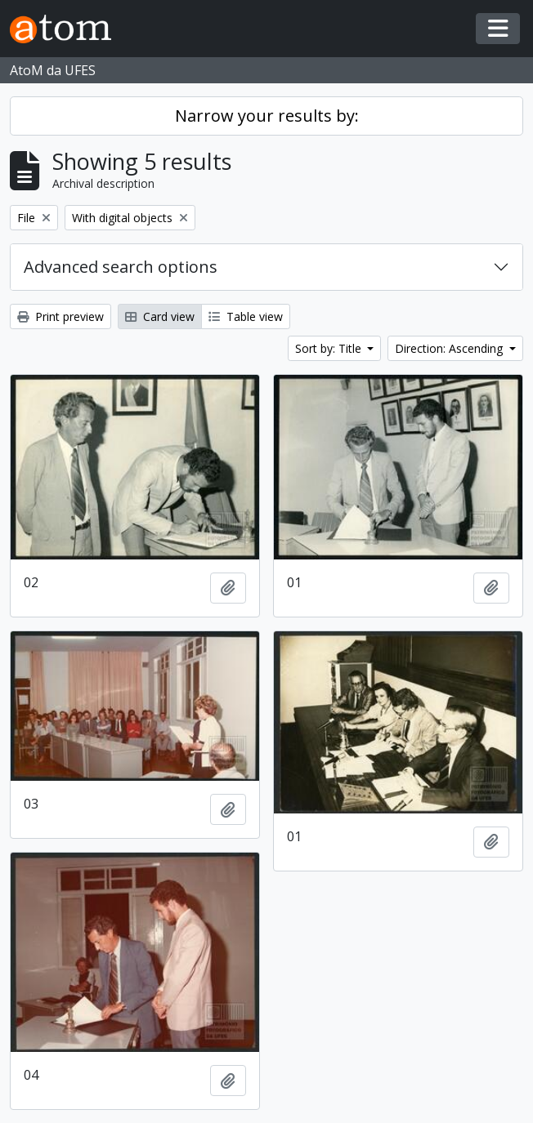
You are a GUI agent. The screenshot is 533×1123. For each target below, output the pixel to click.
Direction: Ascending (450, 348)
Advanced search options (120, 267)
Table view (245, 316)
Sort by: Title (330, 348)
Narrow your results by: (267, 116)
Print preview (60, 316)
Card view (160, 316)
